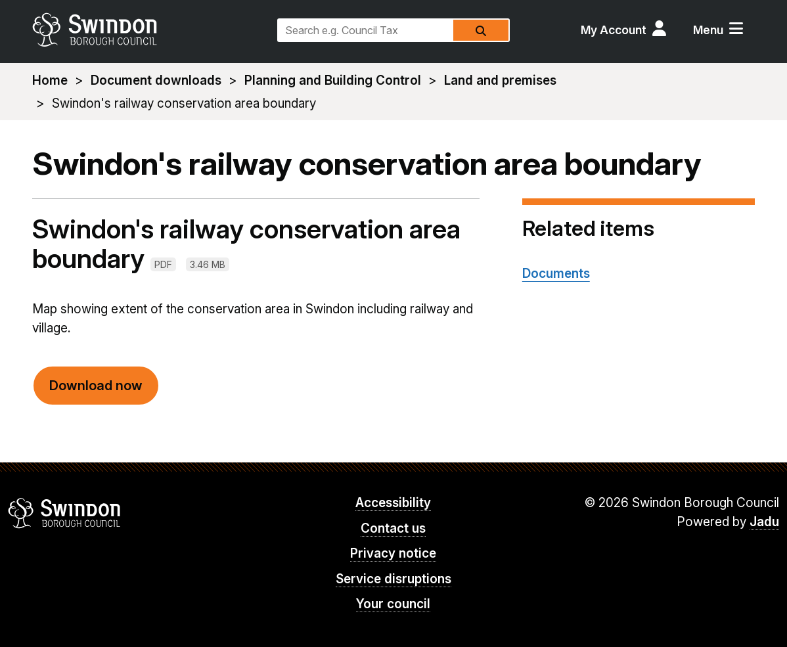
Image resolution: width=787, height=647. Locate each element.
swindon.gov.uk (148, 30)
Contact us (393, 528)
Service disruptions (393, 579)
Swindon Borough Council (65, 513)
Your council (393, 604)
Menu (708, 30)
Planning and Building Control (332, 80)
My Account (613, 30)
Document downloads (156, 80)
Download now (96, 385)
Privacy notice (393, 553)
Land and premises (500, 80)
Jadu (764, 521)
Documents (556, 273)
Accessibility (393, 502)
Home (50, 80)
